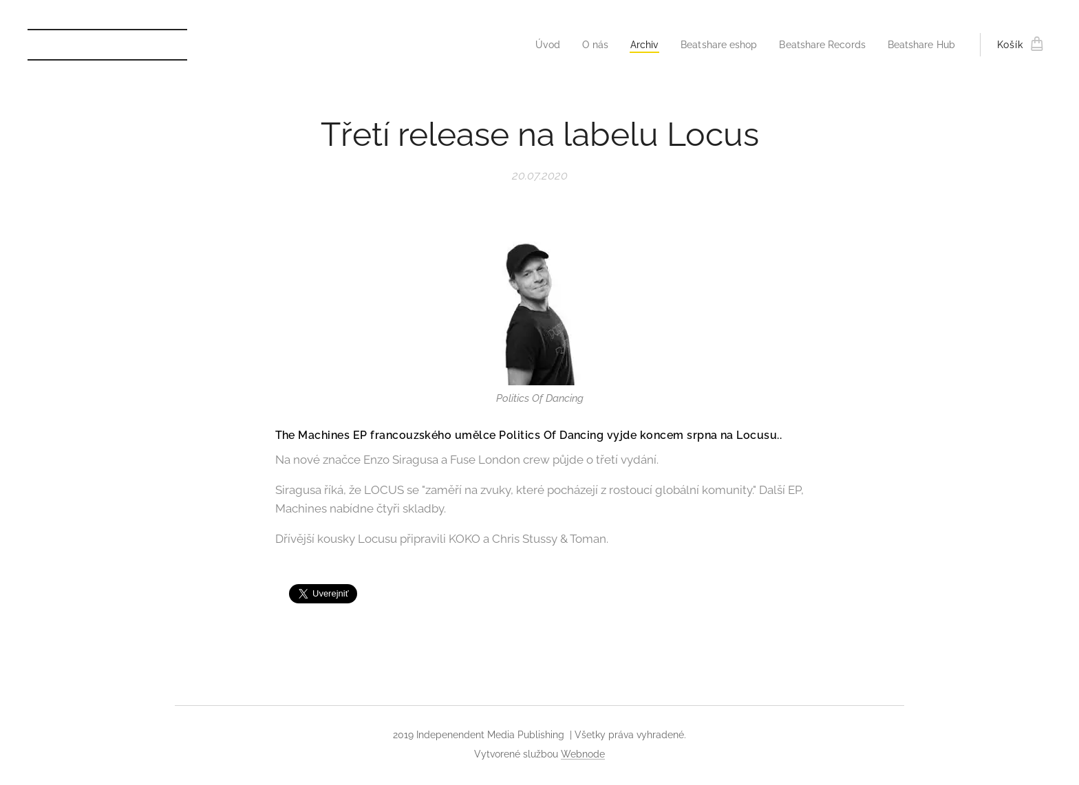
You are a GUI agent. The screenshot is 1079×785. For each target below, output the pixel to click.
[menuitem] (527, 45)
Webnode (583, 754)
